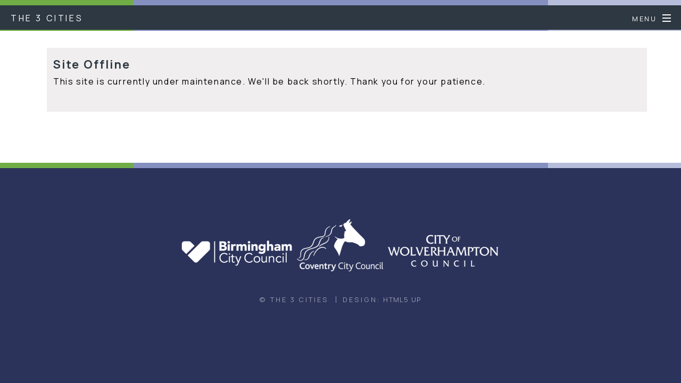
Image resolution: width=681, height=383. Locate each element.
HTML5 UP (402, 299)
